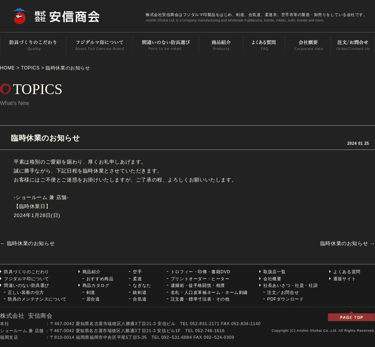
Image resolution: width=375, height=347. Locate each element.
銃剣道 (139, 292)
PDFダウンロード (285, 299)
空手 (137, 271)
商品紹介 (91, 271)
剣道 (90, 292)
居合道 (93, 299)
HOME (7, 68)
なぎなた (142, 285)
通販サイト (344, 278)
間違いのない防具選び (26, 285)
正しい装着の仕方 (26, 292)
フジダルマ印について (26, 278)
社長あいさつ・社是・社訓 (290, 285)
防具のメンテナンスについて (37, 299)
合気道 (139, 299)
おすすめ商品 (100, 278)
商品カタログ (96, 285)
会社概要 (272, 278)
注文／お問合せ (283, 292)
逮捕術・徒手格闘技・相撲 (198, 285)
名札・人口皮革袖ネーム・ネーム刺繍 (209, 292)
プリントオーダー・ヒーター (200, 278)
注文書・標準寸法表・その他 (200, 299)
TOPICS (30, 68)
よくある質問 (347, 271)
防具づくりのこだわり (26, 271)
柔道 (137, 278)
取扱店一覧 (274, 271)
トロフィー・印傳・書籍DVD (200, 271)
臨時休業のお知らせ (347, 243)
